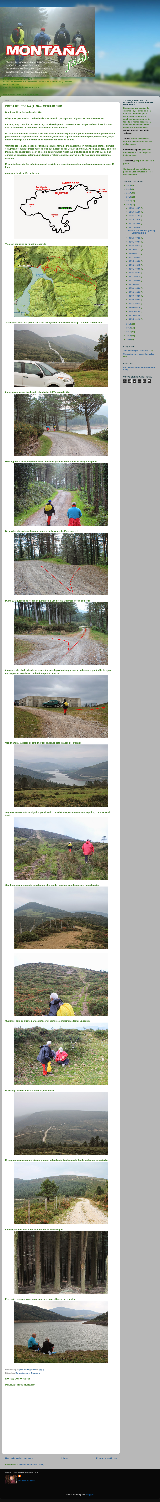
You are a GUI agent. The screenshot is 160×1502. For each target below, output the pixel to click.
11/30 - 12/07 (135, 208)
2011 (128, 332)
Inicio (64, 1458)
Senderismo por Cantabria (27, 1373)
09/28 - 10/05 (135, 223)
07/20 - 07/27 (135, 249)
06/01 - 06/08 (135, 269)
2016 (128, 197)
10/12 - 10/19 (135, 220)
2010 (128, 335)
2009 (128, 339)
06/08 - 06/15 (135, 265)
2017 (128, 193)
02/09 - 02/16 (135, 307)
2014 (128, 205)
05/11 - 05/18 (135, 276)
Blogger (89, 1494)
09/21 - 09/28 (135, 227)
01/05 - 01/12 (135, 319)
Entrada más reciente (19, 1458)
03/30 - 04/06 (135, 288)
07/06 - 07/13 (135, 253)
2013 (128, 324)
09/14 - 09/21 (135, 238)
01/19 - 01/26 (135, 315)
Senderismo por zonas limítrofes (138, 354)
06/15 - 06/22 (135, 261)
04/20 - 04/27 (135, 284)
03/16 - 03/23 (135, 292)
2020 (128, 185)
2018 (128, 189)
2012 (128, 328)
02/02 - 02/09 (135, 311)
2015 (128, 201)
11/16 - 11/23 (135, 212)
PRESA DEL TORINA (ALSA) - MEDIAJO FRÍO (141, 232)
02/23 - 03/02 (135, 300)
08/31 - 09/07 (135, 242)
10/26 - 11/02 (135, 216)
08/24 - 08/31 (135, 246)
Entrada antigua (106, 1458)
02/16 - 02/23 (135, 304)
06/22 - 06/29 (135, 257)
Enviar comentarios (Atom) (31, 1465)
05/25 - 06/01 (135, 273)
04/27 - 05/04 (135, 280)
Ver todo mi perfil (26, 1481)
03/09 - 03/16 (135, 296)
